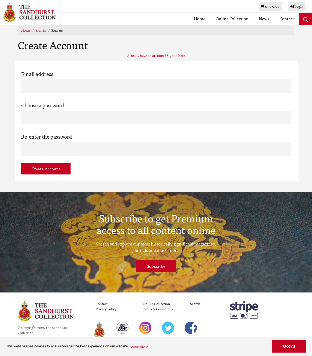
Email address (37, 74)
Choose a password (42, 105)
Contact (287, 18)
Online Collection (232, 18)
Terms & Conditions (158, 309)
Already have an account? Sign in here (156, 55)
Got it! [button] (289, 346)
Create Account (46, 168)
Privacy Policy (106, 309)
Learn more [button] (139, 346)
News (264, 18)
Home (199, 18)
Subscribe (156, 266)
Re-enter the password (46, 136)
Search (195, 303)
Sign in (40, 30)
